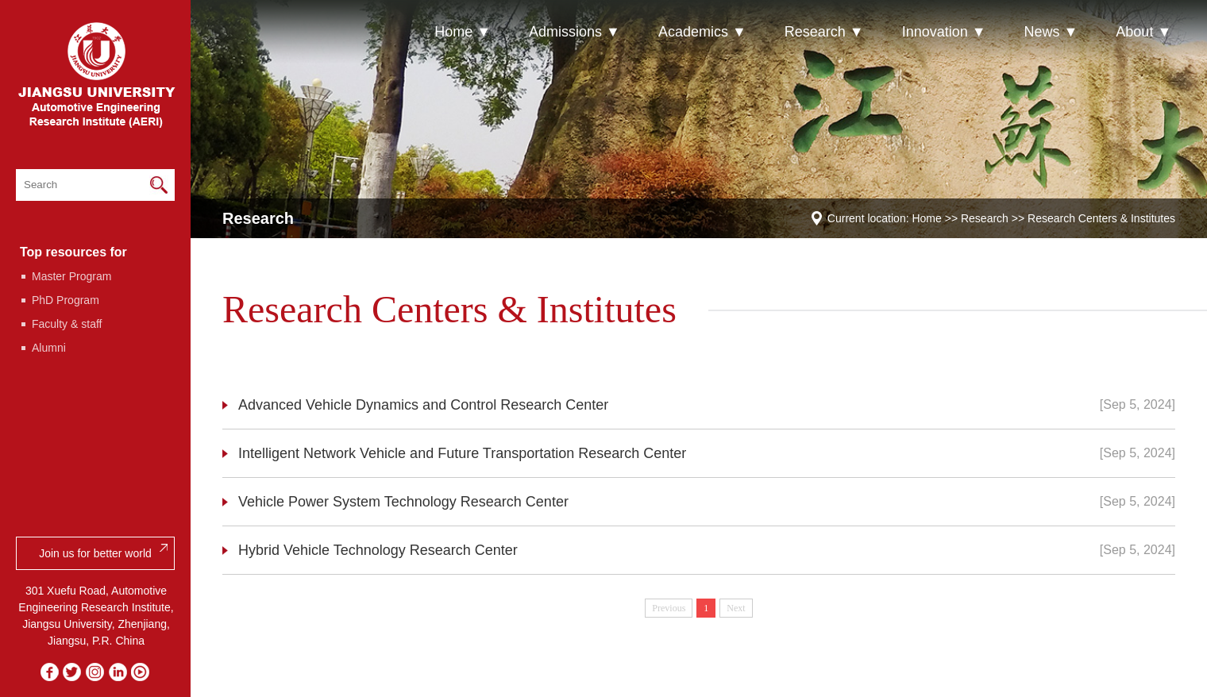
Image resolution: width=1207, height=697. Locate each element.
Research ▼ (824, 32)
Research (984, 218)
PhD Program (65, 300)
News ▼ (1051, 32)
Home (926, 218)
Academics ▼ (702, 32)
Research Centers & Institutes (1101, 218)
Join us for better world (95, 553)
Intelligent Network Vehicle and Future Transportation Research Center (462, 453)
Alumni (49, 347)
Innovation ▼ (944, 32)
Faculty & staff (67, 324)
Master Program (71, 276)
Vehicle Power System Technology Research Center (403, 502)
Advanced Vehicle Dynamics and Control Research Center (423, 405)
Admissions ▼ (574, 32)
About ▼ (1143, 32)
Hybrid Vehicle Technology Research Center (378, 550)
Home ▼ (462, 32)
